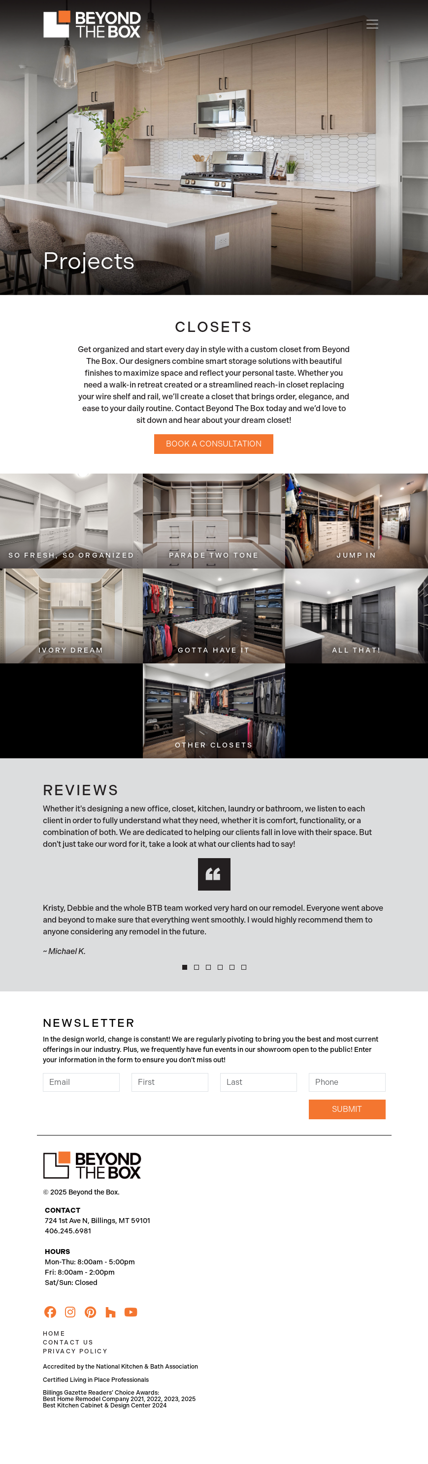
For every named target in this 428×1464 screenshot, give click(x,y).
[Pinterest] (90, 1312)
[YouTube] (131, 1312)
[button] (185, 967)
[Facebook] (50, 1312)
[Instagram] (70, 1312)
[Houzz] (110, 1312)
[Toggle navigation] (372, 24)
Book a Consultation (214, 443)
